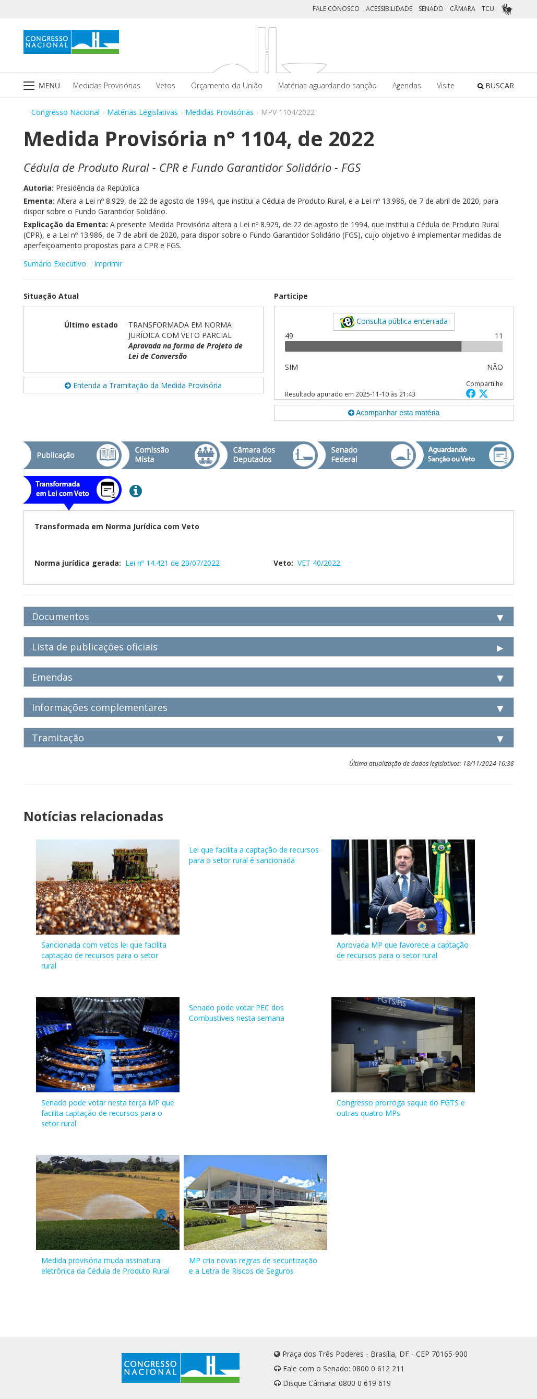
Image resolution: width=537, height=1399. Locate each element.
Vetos (165, 85)
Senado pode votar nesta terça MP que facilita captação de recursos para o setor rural (107, 1113)
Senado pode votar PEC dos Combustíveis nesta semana (236, 1012)
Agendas (406, 85)
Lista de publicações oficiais (95, 646)
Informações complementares (100, 707)
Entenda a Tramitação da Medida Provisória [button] (143, 385)
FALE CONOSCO (336, 8)
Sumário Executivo (54, 264)
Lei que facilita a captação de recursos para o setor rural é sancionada (254, 855)
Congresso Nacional (65, 112)
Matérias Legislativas (142, 112)
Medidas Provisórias (106, 85)
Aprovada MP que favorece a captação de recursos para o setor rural (403, 950)
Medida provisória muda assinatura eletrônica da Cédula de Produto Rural (105, 1265)
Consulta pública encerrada (394, 322)
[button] (472, 393)
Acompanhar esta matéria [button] (393, 413)
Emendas (52, 677)
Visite (446, 85)
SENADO (431, 8)
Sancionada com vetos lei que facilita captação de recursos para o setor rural (103, 955)
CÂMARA (462, 8)
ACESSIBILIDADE (389, 8)
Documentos (60, 616)
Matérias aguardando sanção (327, 85)
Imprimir (108, 264)
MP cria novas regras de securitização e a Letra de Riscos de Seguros (253, 1265)
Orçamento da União (226, 85)
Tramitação (58, 737)
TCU (488, 8)
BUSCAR (496, 85)
